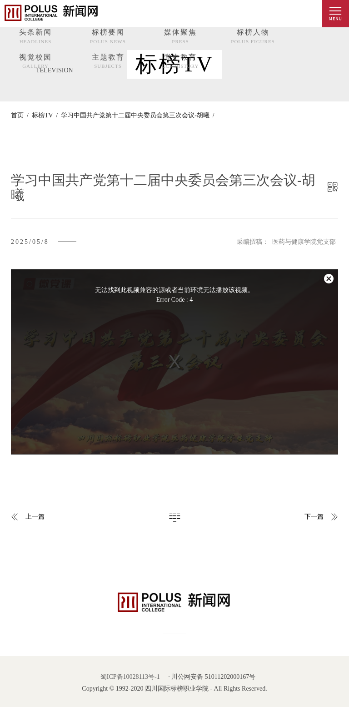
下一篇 (314, 516)
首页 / (20, 115)
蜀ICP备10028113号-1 (130, 676)
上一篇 (35, 516)
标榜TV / (43, 115)
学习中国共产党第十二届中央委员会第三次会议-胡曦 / (136, 115)
